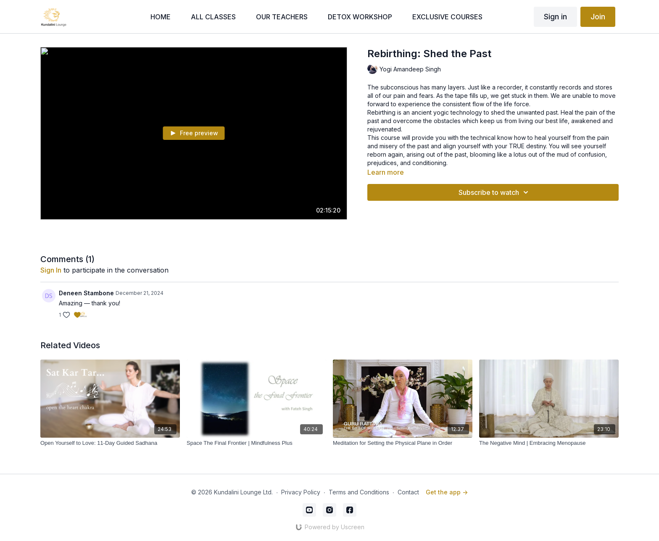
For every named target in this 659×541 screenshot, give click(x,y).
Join (597, 16)
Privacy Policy (300, 492)
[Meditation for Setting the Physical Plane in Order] (402, 443)
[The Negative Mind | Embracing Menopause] (549, 443)
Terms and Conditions (359, 492)
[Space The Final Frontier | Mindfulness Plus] (256, 443)
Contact (408, 492)
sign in (50, 270)
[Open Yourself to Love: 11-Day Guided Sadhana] (110, 443)
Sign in (555, 16)
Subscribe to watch (495, 192)
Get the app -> (447, 492)
